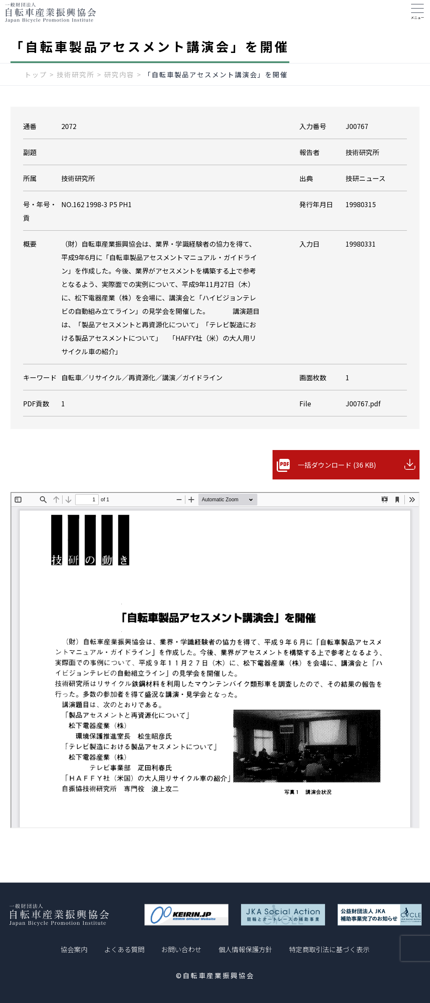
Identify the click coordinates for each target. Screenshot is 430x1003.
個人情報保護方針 (245, 949)
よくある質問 (124, 949)
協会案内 (73, 949)
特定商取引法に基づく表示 (329, 949)
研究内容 (119, 83)
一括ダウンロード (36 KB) (337, 473)
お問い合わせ (181, 949)
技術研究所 (75, 83)
